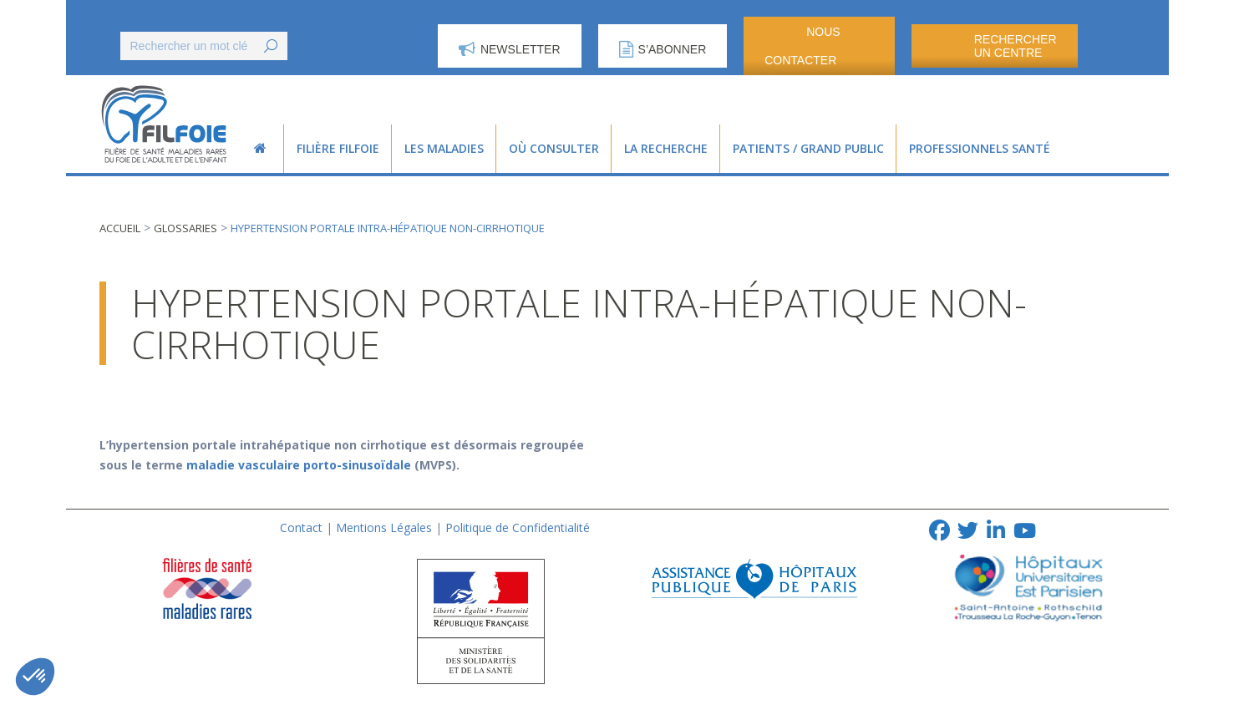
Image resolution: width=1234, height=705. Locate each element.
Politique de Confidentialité (517, 527)
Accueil (119, 228)
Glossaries (185, 228)
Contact (301, 527)
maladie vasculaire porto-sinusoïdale (298, 465)
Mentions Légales (384, 527)
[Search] (203, 46)
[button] (35, 677)
